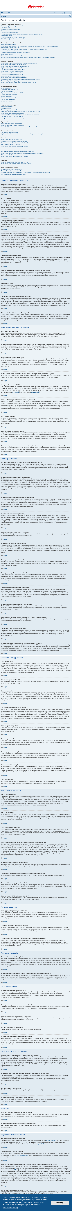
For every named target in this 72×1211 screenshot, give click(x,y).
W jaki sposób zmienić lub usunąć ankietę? (12, 71)
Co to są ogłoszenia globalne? (9, 94)
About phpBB (38, 1144)
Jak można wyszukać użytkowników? (10, 144)
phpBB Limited (50, 1140)
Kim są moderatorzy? (6, 108)
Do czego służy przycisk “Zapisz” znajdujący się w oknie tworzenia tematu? (20, 79)
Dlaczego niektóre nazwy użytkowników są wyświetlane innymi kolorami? (20, 114)
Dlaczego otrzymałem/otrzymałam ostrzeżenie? (13, 76)
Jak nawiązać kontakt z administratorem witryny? (13, 174)
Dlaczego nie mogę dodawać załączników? (12, 74)
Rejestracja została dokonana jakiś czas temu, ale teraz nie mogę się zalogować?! (22, 34)
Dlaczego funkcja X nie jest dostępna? (11, 170)
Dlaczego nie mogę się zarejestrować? (11, 29)
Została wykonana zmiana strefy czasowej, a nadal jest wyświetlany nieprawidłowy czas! (24, 49)
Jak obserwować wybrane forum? (9, 154)
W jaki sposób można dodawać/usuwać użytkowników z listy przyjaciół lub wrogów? (22, 134)
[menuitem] (10, 13)
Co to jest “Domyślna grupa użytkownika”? (12, 116)
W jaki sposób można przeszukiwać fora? (11, 139)
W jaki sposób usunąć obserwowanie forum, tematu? (14, 156)
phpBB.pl (15, 392)
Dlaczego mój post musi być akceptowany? (12, 81)
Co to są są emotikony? (7, 91)
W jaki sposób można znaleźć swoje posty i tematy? (14, 146)
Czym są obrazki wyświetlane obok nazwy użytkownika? (15, 52)
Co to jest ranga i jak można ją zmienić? (11, 55)
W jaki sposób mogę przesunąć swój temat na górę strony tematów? (18, 82)
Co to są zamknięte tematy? (8, 99)
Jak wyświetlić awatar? (7, 54)
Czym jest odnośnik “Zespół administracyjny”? (13, 118)
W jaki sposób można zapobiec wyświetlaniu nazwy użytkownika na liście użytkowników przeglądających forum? (30, 46)
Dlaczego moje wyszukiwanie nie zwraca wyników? (14, 141)
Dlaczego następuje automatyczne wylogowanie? (13, 37)
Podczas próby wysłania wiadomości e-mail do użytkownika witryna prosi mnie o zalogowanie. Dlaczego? (28, 57)
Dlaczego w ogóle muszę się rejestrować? (12, 26)
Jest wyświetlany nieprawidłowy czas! (10, 47)
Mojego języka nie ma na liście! (9, 51)
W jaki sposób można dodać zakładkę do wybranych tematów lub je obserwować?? (22, 153)
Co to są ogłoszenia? (6, 96)
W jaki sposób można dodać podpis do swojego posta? (15, 66)
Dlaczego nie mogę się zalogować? (10, 32)
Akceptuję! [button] (60, 1203)
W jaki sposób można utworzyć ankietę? (11, 68)
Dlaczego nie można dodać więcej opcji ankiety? (13, 69)
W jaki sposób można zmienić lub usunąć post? (13, 64)
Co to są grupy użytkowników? (9, 110)
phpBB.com (34, 392)
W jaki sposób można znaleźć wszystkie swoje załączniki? (16, 163)
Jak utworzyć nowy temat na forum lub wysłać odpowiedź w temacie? (19, 63)
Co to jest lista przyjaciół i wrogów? (10, 132)
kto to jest (11, 1170)
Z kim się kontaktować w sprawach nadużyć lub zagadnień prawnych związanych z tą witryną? (25, 172)
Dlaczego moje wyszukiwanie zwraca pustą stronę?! (14, 142)
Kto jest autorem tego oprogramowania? (11, 169)
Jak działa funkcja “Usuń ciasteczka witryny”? (12, 39)
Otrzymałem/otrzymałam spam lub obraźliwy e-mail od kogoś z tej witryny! (20, 126)
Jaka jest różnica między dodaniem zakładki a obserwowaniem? (17, 151)
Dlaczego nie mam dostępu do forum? (11, 72)
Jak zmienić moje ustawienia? (9, 44)
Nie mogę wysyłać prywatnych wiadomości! (12, 123)
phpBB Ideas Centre (21, 1155)
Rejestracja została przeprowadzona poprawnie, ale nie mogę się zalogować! (21, 30)
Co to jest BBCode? (6, 88)
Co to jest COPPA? (6, 27)
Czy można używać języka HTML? (10, 89)
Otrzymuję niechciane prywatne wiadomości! (12, 125)
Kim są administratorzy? (7, 106)
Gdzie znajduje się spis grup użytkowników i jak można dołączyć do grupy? (20, 111)
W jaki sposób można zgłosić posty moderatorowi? (14, 77)
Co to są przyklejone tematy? (8, 97)
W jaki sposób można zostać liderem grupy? (12, 113)
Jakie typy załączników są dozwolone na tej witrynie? (14, 162)
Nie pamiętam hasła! (6, 35)
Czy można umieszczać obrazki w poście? (12, 93)
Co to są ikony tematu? (7, 101)
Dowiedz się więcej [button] (10, 1208)
